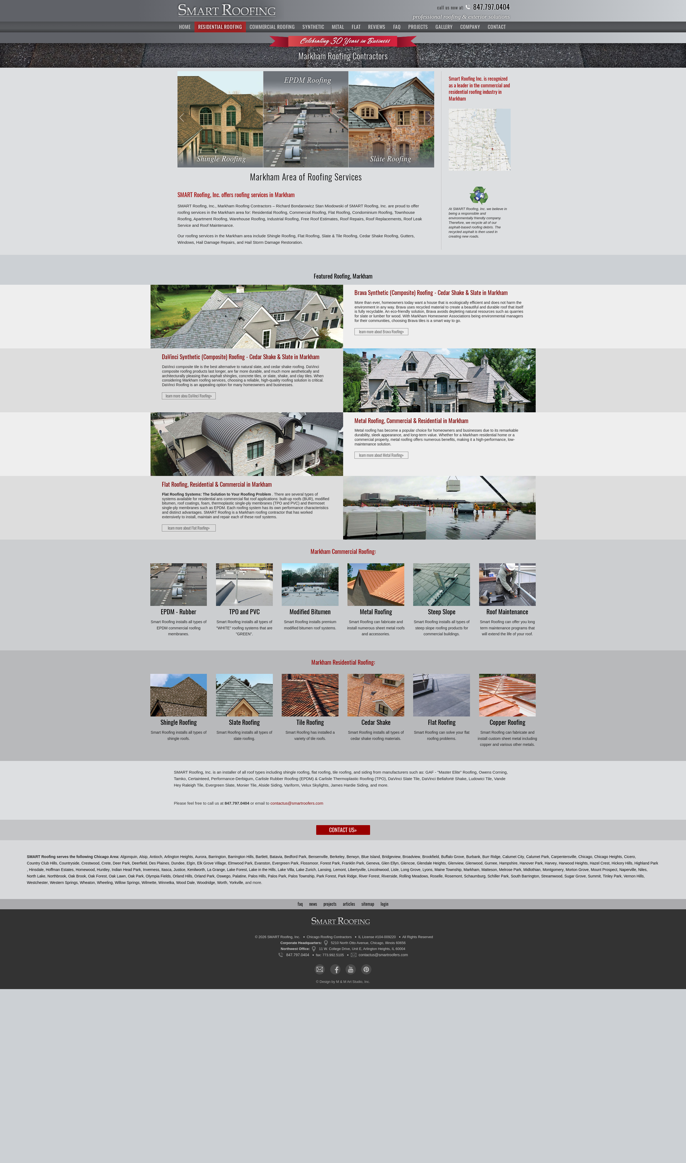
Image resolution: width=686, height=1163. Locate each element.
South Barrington (525, 876)
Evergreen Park (285, 863)
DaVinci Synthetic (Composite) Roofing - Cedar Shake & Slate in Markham (240, 357)
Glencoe (408, 863)
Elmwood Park (240, 863)
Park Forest (326, 876)
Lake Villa (286, 869)
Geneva (372, 863)
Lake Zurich (306, 869)
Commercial (272, 26)
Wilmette (149, 882)
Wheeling (105, 882)
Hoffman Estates (60, 869)
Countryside (69, 863)
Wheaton (87, 882)
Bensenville (318, 857)
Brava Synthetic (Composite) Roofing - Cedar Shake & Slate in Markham (431, 293)
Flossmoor (309, 863)
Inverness (151, 869)
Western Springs (64, 882)
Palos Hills (257, 876)
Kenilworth (196, 869)
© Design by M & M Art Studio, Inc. (343, 982)
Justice (179, 869)
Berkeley (337, 857)
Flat (356, 26)
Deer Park (121, 863)
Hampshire (508, 863)
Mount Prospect (604, 869)
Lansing (324, 869)
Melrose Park (510, 869)
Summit (594, 876)
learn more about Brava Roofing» (381, 331)
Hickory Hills (622, 863)
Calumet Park (537, 857)
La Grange (216, 869)
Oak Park (136, 876)
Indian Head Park (126, 869)
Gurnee (491, 863)
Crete (106, 863)
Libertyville (357, 869)
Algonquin (128, 857)
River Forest (369, 876)
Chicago (585, 857)
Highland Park (646, 863)
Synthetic (313, 26)
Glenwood (473, 863)
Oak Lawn (117, 876)
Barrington (217, 857)
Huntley (103, 869)
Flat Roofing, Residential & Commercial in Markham (217, 484)
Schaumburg (474, 876)
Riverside (389, 876)
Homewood (85, 869)
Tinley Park (612, 876)
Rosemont (453, 876)
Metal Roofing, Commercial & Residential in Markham (411, 421)
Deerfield (139, 863)
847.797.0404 (491, 7)
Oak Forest (97, 876)
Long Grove (410, 869)
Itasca (166, 869)
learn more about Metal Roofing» (381, 455)
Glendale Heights (431, 863)
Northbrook (56, 876)
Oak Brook (77, 876)
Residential (220, 26)
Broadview (411, 857)
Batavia (276, 857)
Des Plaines (159, 863)
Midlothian (532, 869)
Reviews (376, 26)
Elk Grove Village (211, 863)
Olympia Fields (158, 876)
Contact (497, 26)
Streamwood (551, 876)
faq (300, 904)
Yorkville (236, 882)
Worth (222, 882)
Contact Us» (343, 829)
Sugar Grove (575, 876)
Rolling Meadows (413, 876)
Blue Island (370, 857)
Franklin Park (353, 863)
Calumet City (513, 857)
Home (185, 26)
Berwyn (353, 857)
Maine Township (447, 869)
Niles (642, 869)
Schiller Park (498, 876)
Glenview (456, 863)
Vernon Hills (634, 876)
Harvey (551, 863)
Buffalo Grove (452, 857)
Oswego (223, 876)
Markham (471, 869)
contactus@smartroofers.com (296, 803)
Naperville (627, 869)
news (313, 904)
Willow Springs (127, 882)
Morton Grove (577, 869)
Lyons (428, 869)
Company (470, 26)
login (384, 904)
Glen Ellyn (390, 863)
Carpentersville (563, 857)
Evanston (262, 863)
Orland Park (204, 876)
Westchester (37, 882)
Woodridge (206, 882)
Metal (338, 26)
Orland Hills (182, 876)
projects (329, 904)
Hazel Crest (600, 863)
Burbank (473, 857)
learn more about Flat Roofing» (189, 528)
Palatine (239, 876)
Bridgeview (391, 857)
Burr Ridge (491, 857)
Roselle (436, 876)
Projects (418, 26)
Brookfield (430, 857)
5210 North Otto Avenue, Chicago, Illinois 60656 (368, 943)
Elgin (191, 863)
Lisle (395, 869)
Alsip (143, 857)
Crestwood (90, 863)
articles (349, 904)
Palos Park (277, 876)
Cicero (629, 857)
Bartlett (261, 857)
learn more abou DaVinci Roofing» (189, 396)
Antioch (155, 857)
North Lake (36, 876)
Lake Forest (237, 869)
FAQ (397, 26)
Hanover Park (531, 863)
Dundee (177, 863)
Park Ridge (347, 876)
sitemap (367, 904)
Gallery (444, 26)
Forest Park (330, 863)
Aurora (200, 857)
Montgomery (553, 869)
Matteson (489, 869)
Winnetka (166, 882)
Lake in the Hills (262, 869)
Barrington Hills (240, 857)
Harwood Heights (573, 863)
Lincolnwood (378, 869)
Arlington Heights (178, 857)
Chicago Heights (608, 857)
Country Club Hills (42, 863)
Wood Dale (185, 882)
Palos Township (301, 876)
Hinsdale (36, 869)
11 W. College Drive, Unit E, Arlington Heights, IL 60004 (362, 949)
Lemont (339, 869)
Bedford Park (295, 857)
